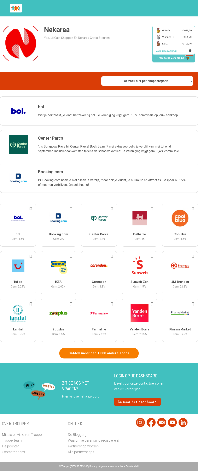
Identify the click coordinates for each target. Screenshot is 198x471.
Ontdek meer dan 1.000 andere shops (99, 353)
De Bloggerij (77, 435)
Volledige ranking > (167, 50)
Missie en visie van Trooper (22, 435)
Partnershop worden (83, 446)
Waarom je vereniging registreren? (93, 440)
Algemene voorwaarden (111, 466)
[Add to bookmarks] (30, 208)
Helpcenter (10, 446)
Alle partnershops (81, 452)
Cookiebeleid (132, 466)
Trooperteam (12, 440)
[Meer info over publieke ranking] (190, 50)
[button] (99, 110)
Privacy (94, 466)
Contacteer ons (13, 452)
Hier (65, 396)
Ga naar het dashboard (137, 402)
